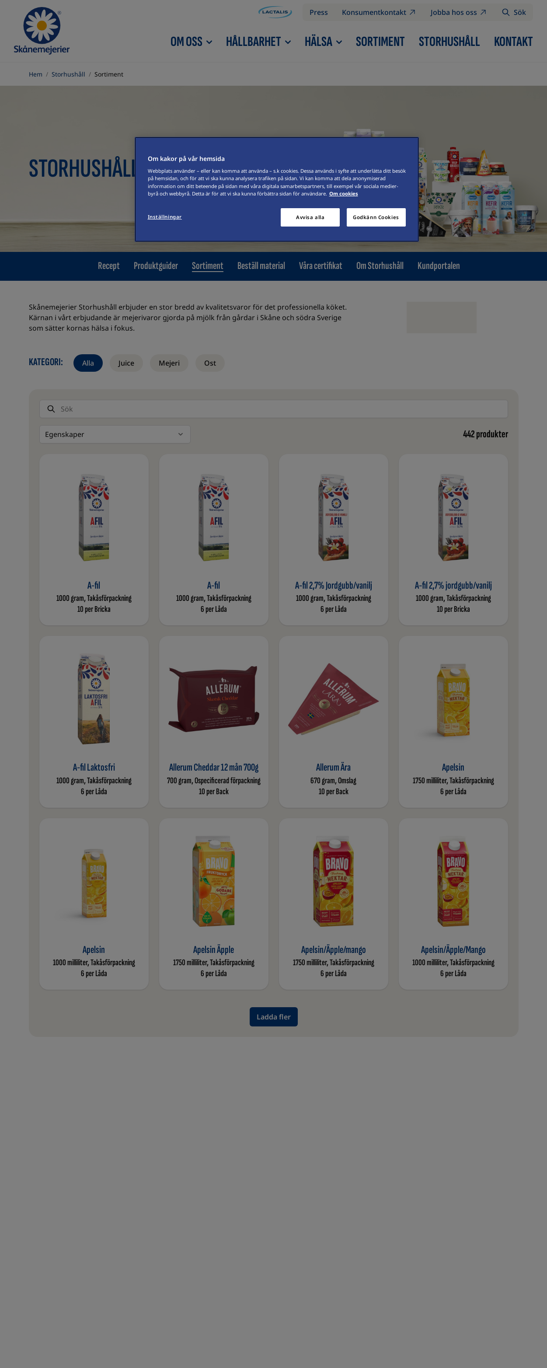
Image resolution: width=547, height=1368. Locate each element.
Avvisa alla (310, 217)
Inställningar (165, 216)
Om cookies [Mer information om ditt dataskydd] (343, 193)
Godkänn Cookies (376, 217)
